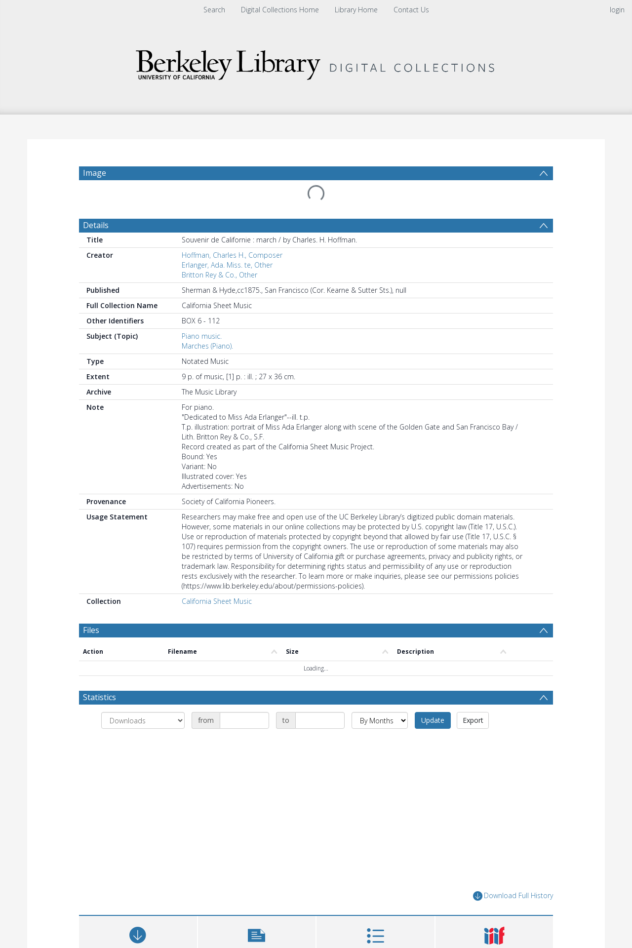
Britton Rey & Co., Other (219, 274)
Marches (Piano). (207, 346)
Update (432, 720)
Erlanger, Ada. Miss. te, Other (227, 265)
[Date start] (244, 720)
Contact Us (411, 9)
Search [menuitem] (214, 9)
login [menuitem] (617, 9)
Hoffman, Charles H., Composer (232, 255)
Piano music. (202, 336)
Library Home (356, 9)
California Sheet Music (217, 601)
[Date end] (320, 720)
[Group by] (143, 720)
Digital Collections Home (280, 9)
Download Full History (513, 896)
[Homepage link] (316, 62)
